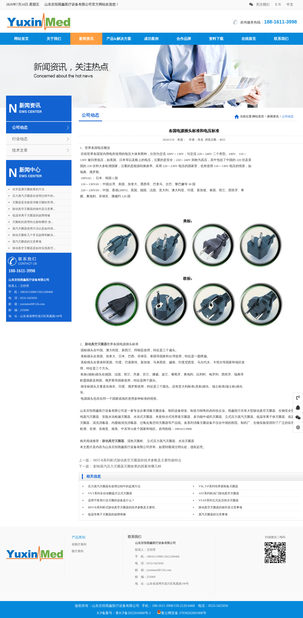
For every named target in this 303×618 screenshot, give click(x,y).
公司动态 (20, 127)
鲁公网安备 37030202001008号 (181, 613)
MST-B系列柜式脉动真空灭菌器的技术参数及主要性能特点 (137, 460)
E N (278, 4)
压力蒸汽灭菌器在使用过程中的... (33, 196)
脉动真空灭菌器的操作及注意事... (33, 209)
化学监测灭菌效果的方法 (28, 189)
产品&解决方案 (118, 39)
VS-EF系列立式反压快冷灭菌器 (219, 500)
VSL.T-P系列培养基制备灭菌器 (218, 486)
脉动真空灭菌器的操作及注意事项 (220, 507)
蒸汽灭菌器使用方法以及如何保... (33, 228)
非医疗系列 (79, 544)
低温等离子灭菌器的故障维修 (31, 215)
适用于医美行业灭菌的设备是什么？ (111, 500)
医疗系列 (77, 551)
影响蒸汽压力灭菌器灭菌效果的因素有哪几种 (127, 466)
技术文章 (20, 150)
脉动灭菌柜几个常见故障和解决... (33, 235)
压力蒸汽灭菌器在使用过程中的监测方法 (114, 486)
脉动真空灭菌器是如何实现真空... (33, 248)
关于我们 (54, 39)
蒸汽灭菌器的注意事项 (26, 241)
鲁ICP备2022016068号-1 (133, 613)
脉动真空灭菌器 (96, 344)
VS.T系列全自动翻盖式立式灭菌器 (110, 493)
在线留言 (248, 39)
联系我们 (281, 39)
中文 (290, 4)
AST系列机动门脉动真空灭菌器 (219, 493)
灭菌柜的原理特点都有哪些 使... (32, 222)
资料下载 (216, 39)
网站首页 (21, 39)
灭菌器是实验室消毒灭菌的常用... (33, 202)
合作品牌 (183, 39)
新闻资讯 (86, 39)
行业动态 (20, 139)
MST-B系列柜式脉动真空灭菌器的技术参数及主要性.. (122, 507)
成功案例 (151, 39)
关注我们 (259, 4)
